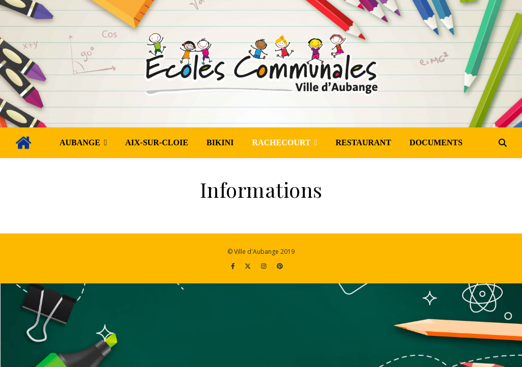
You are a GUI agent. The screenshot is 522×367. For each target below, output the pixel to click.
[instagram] (264, 265)
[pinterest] (280, 265)
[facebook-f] (234, 265)
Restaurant (363, 142)
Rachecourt (281, 142)
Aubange (80, 142)
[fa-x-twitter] (248, 265)
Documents (435, 142)
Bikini (219, 142)
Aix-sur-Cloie (157, 142)
